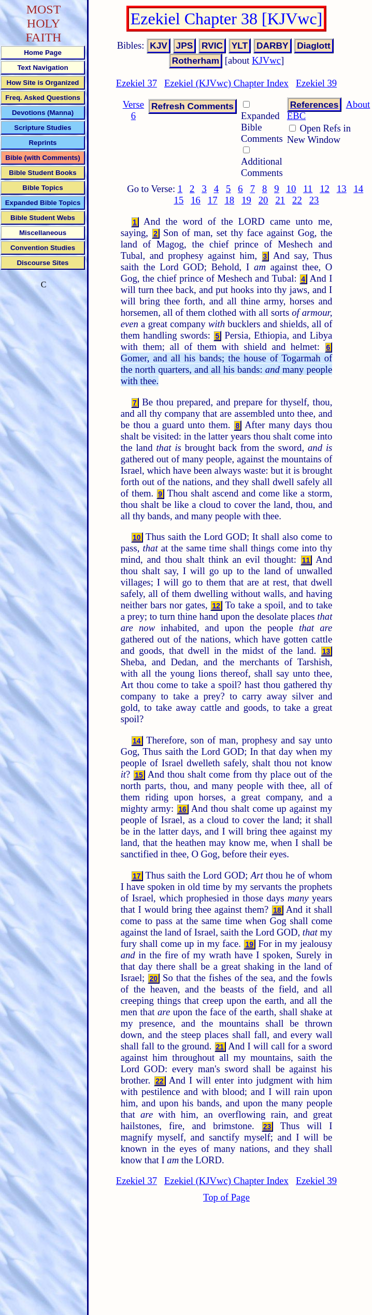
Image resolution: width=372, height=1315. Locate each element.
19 (246, 200)
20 (263, 200)
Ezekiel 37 (136, 83)
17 (213, 200)
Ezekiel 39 (316, 83)
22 (297, 200)
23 (314, 200)
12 (325, 188)
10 (291, 188)
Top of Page (226, 1197)
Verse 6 (133, 110)
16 (196, 200)
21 (280, 200)
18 (229, 200)
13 (342, 188)
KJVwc (266, 60)
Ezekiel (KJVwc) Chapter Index (226, 83)
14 (358, 188)
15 (179, 200)
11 (307, 188)
